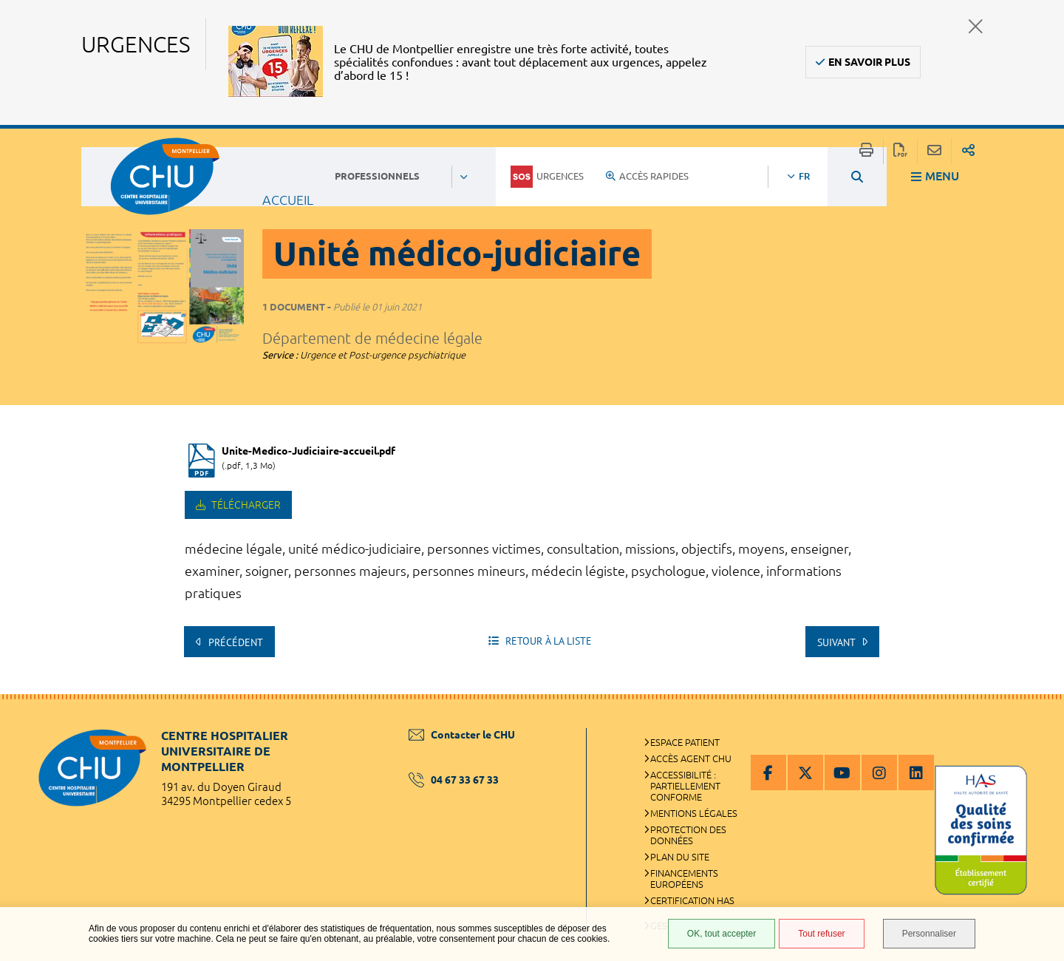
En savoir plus (869, 62)
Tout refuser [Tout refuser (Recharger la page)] (821, 933)
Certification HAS (692, 900)
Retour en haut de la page (1038, 724)
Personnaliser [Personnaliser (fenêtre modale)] (929, 933)
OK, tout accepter (721, 933)
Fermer (976, 26)
